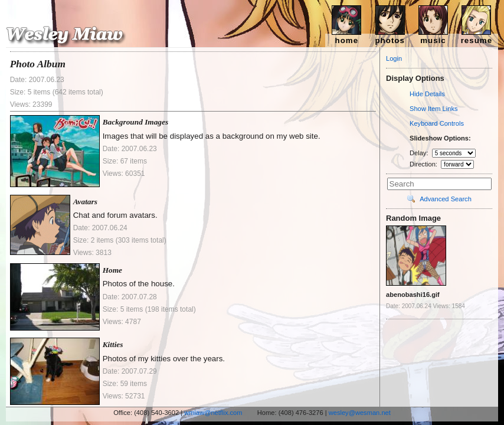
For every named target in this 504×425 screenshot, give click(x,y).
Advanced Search (446, 198)
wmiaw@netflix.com (213, 412)
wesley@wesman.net (360, 412)
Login (394, 58)
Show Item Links (434, 108)
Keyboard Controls (437, 123)
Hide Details (427, 93)
